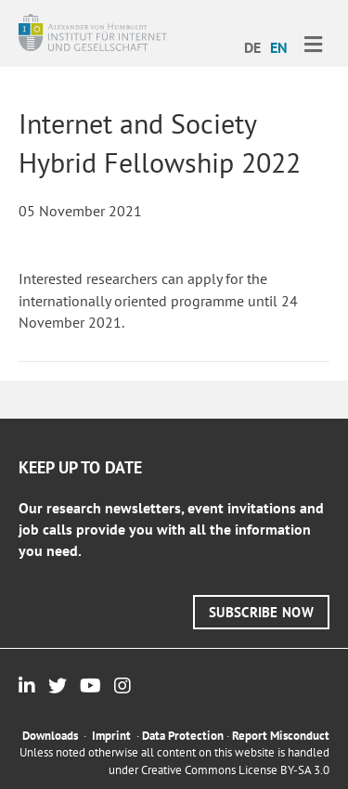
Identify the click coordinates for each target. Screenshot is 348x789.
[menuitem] (252, 46)
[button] (261, 612)
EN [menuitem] (279, 47)
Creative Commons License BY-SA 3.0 (235, 770)
